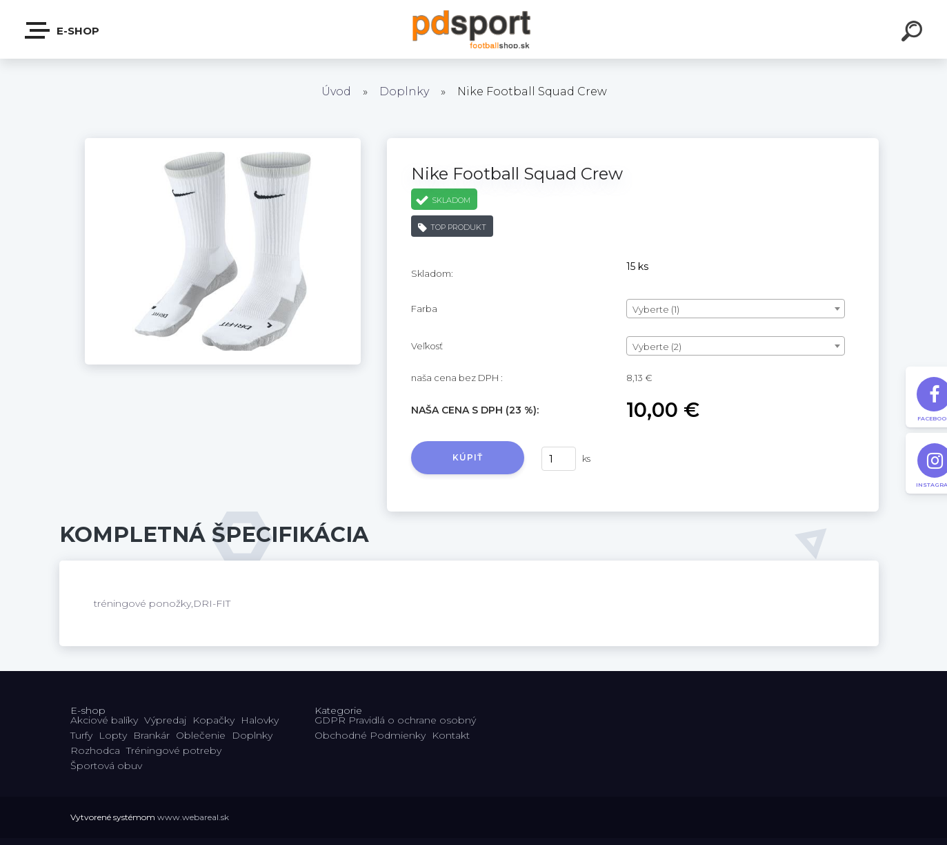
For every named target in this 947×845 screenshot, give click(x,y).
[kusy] (558, 459)
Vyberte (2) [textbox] (656, 346)
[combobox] (735, 308)
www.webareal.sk (193, 817)
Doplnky (404, 91)
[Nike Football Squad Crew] (223, 143)
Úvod (336, 91)
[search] (913, 33)
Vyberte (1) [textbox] (655, 309)
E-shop (62, 30)
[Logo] (473, 29)
